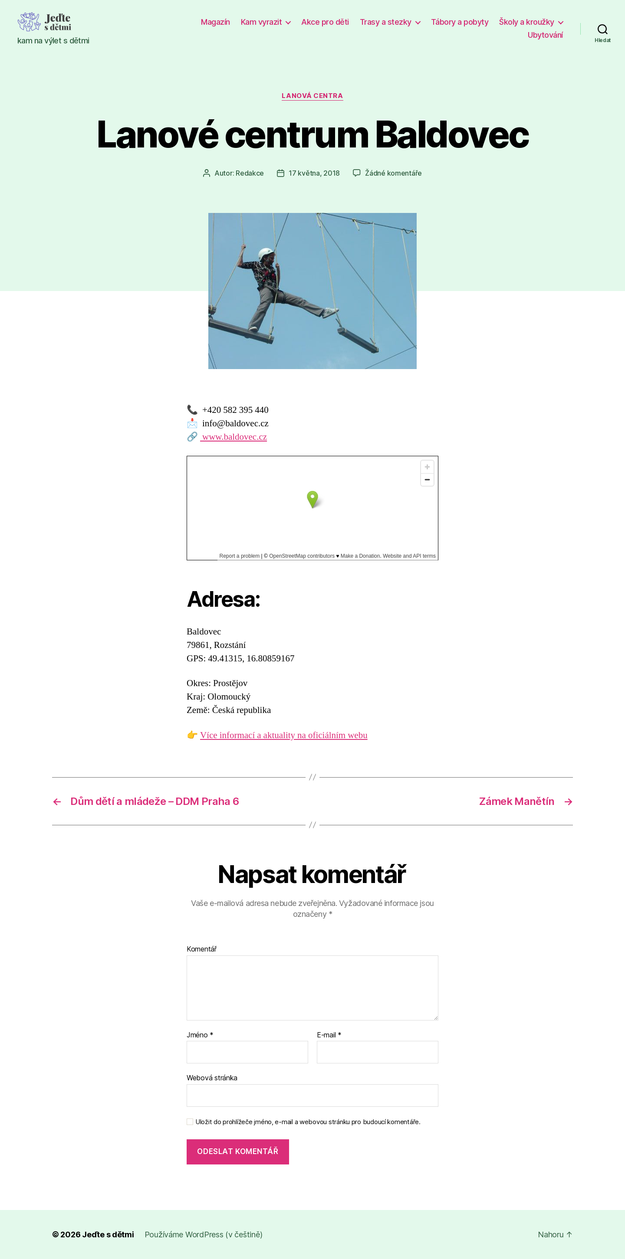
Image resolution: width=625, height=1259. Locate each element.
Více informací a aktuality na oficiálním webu (284, 735)
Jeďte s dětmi (108, 1234)
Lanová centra (312, 96)
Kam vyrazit (261, 21)
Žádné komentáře (393, 173)
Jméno (200, 1035)
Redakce (250, 173)
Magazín (215, 21)
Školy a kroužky (526, 21)
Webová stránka (212, 1077)
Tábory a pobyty (460, 21)
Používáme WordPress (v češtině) (204, 1234)
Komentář (202, 949)
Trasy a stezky (385, 21)
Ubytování (545, 34)
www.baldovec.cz (233, 437)
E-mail (329, 1035)
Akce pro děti (325, 21)
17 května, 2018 (314, 173)
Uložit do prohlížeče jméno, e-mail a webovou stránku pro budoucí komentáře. (308, 1122)
